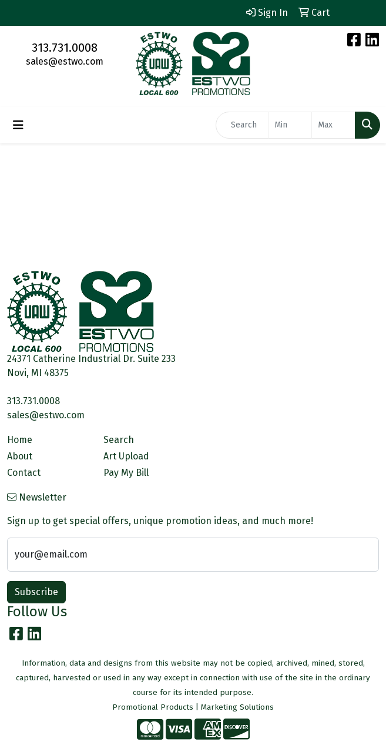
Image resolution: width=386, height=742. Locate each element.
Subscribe (36, 591)
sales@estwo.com (64, 61)
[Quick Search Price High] (333, 125)
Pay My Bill (126, 472)
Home (19, 439)
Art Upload (126, 456)
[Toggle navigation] (18, 125)
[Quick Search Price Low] (290, 125)
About (19, 456)
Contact (24, 472)
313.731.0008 (65, 48)
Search (118, 439)
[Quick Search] (242, 125)
